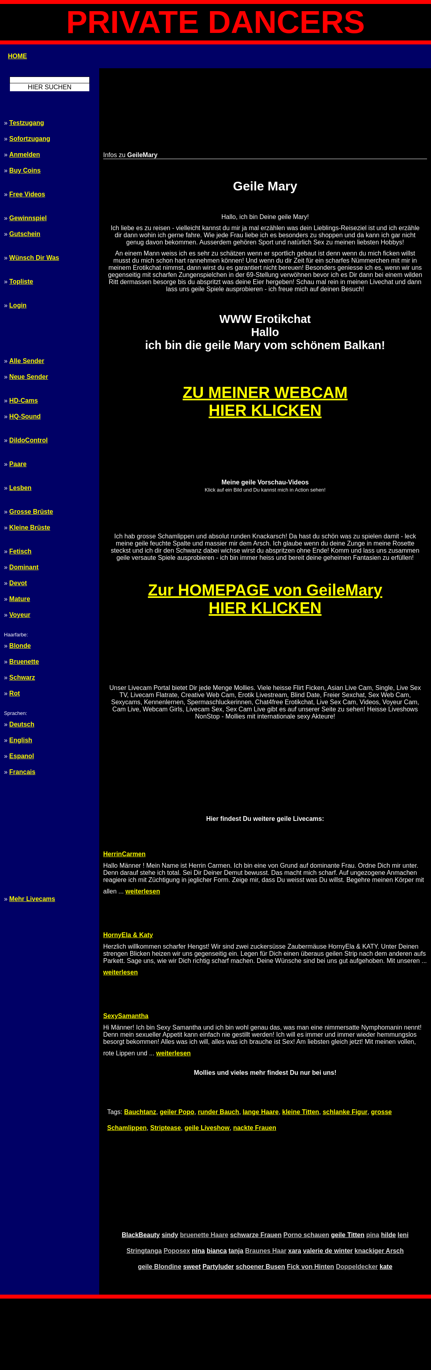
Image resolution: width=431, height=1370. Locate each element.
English (20, 740)
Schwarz (22, 677)
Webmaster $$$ (215, 1334)
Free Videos (27, 194)
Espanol (21, 756)
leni (403, 1163)
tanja (236, 1179)
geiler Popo (177, 1040)
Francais (22, 772)
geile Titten (347, 1163)
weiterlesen (142, 851)
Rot (14, 693)
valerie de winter (327, 1179)
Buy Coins (24, 170)
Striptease (165, 1056)
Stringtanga (144, 1179)
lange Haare (260, 1040)
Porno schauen (306, 1163)
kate (386, 1195)
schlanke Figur (345, 1040)
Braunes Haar (266, 1179)
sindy (170, 1163)
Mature (19, 599)
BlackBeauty (141, 1163)
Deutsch (21, 724)
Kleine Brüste (29, 527)
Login (18, 305)
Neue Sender (28, 376)
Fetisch (20, 551)
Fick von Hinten (310, 1195)
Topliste (21, 281)
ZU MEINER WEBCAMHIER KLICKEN (265, 377)
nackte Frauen (254, 1056)
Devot (18, 583)
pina (372, 1163)
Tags (235, 1314)
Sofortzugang (29, 138)
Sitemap (215, 1314)
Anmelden (24, 154)
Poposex (177, 1179)
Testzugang (26, 122)
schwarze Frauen (256, 1163)
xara (294, 1179)
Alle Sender (26, 360)
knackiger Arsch (379, 1179)
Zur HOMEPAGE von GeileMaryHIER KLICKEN (265, 575)
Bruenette (24, 661)
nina (198, 1179)
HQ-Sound (24, 416)
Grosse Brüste (31, 511)
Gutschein (24, 234)
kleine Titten (300, 1040)
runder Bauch (218, 1040)
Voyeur (19, 614)
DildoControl (28, 440)
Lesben (20, 487)
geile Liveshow (207, 1056)
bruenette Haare (204, 1163)
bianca (217, 1179)
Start (195, 1314)
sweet (191, 1195)
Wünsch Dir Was (34, 257)
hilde (388, 1163)
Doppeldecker (357, 1195)
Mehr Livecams (32, 898)
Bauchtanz (140, 1040)
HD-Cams (23, 400)
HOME (17, 56)
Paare (18, 464)
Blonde (20, 645)
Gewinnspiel (27, 218)
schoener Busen (260, 1195)
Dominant (23, 567)
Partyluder (218, 1195)
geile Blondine (159, 1195)
